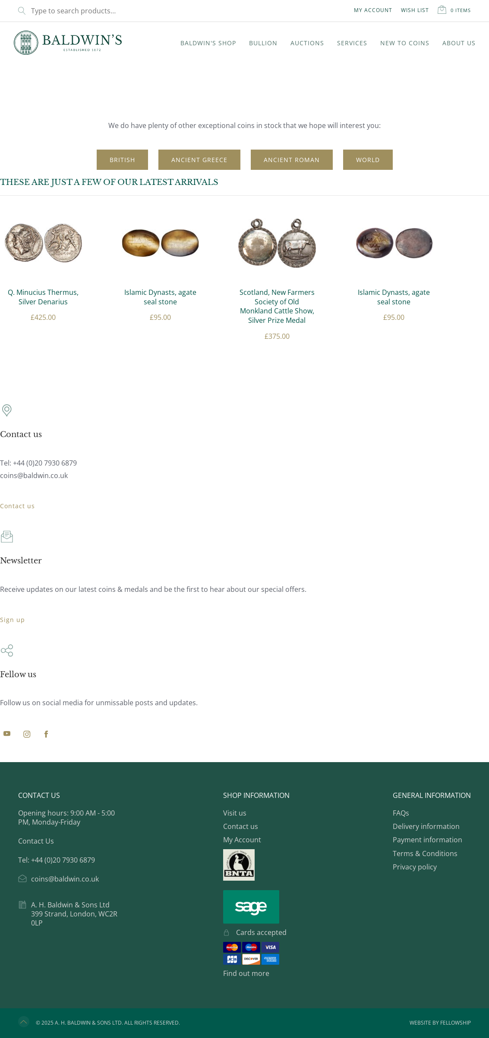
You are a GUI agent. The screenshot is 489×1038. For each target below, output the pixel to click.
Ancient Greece (199, 160)
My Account (373, 10)
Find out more (246, 973)
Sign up (12, 620)
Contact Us (36, 841)
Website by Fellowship (440, 1022)
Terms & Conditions (425, 853)
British (122, 160)
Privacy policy (415, 867)
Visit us (234, 813)
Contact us (17, 506)
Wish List (415, 10)
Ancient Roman (292, 160)
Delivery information (426, 826)
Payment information (427, 839)
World (368, 160)
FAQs (401, 813)
